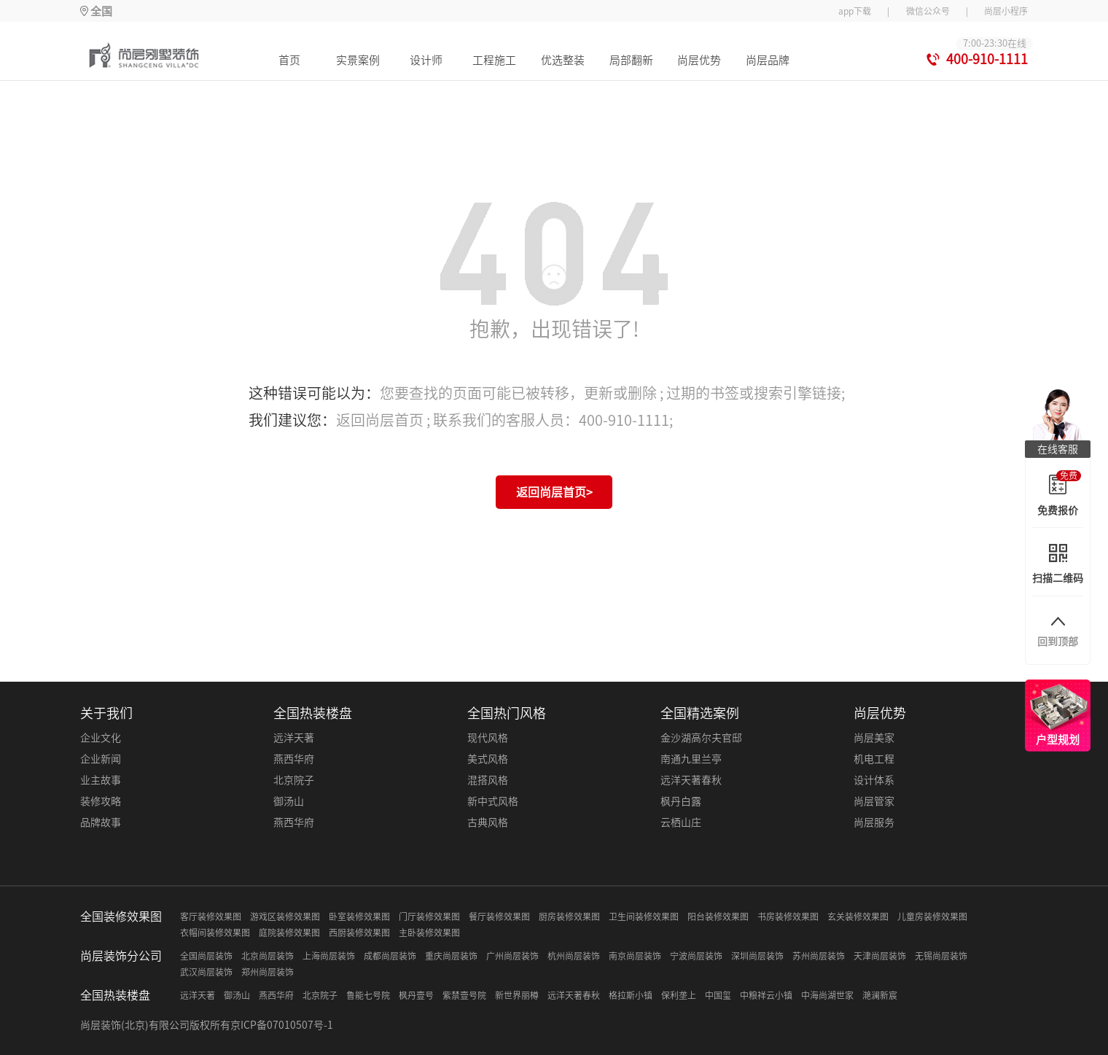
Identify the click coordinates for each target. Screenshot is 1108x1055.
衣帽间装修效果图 (215, 932)
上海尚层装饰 (329, 955)
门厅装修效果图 (429, 916)
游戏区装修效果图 (285, 916)
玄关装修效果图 (858, 916)
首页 (289, 60)
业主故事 (100, 780)
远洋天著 (293, 738)
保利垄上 (678, 995)
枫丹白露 (680, 801)
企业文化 (100, 738)
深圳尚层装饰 (757, 955)
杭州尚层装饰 (573, 955)
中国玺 (718, 995)
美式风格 (487, 759)
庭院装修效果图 (289, 932)
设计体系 (874, 780)
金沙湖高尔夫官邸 (701, 738)
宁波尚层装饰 (696, 955)
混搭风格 (487, 780)
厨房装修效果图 (569, 916)
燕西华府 (293, 759)
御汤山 (288, 801)
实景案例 (358, 60)
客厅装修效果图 (210, 916)
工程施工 (494, 60)
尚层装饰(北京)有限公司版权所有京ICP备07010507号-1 (206, 1025)
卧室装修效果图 (359, 916)
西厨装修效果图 (359, 932)
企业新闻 (100, 759)
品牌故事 (100, 822)
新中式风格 (492, 801)
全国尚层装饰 (206, 955)
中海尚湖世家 (827, 995)
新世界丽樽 (517, 995)
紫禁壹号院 (464, 995)
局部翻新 (631, 60)
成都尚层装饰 (390, 955)
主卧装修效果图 (429, 932)
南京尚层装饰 (635, 955)
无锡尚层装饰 (941, 955)
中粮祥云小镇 (766, 995)
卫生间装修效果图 (644, 916)
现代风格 (487, 738)
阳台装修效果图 (718, 916)
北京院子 (293, 780)
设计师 (426, 60)
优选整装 (563, 60)
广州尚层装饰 (512, 955)
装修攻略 (100, 801)
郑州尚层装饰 (267, 972)
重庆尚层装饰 (451, 955)
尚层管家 (874, 801)
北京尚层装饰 (267, 955)
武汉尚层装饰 (206, 972)
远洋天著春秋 (691, 780)
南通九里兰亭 (691, 759)
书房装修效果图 (788, 916)
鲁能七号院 (368, 995)
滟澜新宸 (879, 995)
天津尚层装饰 (880, 955)
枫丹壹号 (416, 995)
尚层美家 (874, 738)
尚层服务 (874, 822)
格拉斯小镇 (630, 995)
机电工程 (874, 759)
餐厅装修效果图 (499, 916)
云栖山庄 (680, 822)
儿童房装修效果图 (932, 916)
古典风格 (487, 822)
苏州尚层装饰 (818, 955)
